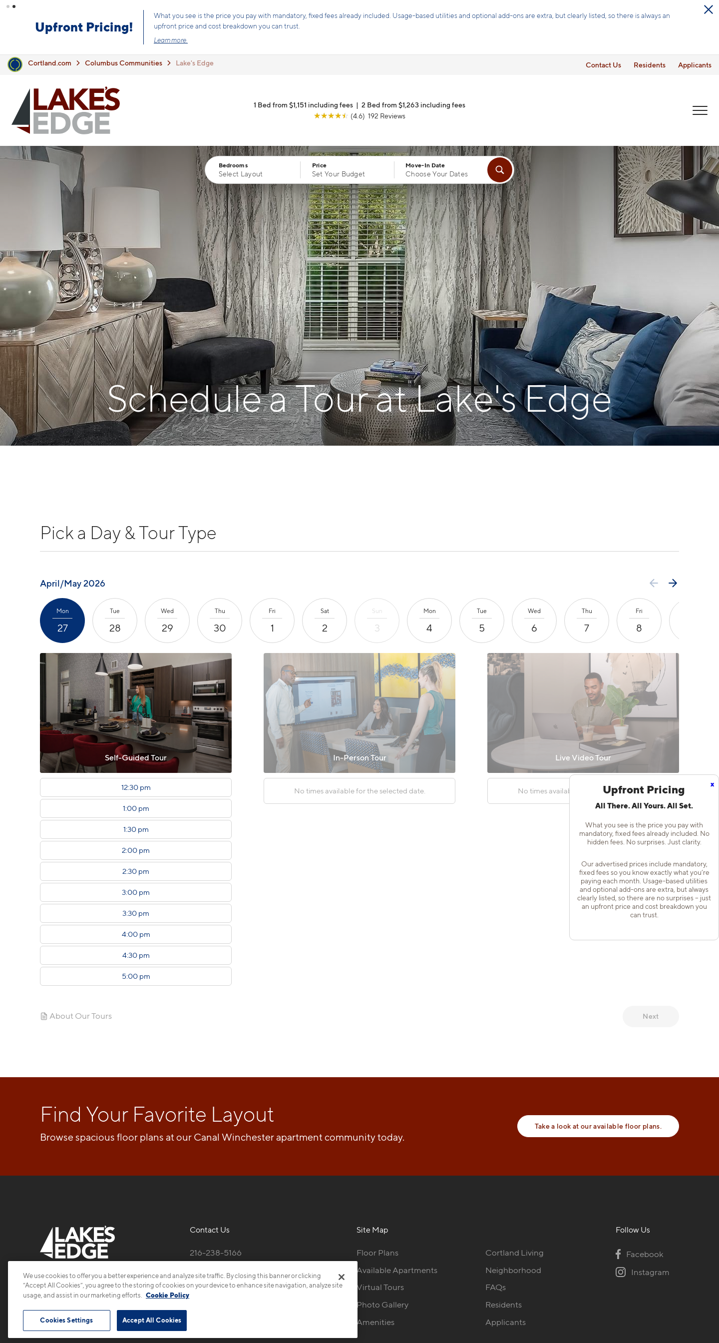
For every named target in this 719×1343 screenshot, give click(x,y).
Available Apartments (397, 1270)
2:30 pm (135, 871)
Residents (650, 64)
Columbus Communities (123, 62)
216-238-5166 (216, 1253)
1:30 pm (136, 829)
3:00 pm (136, 892)
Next (651, 1016)
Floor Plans (377, 1253)
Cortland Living (514, 1253)
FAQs (495, 1287)
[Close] (342, 1277)
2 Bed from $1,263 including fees (413, 104)
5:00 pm (136, 976)
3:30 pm (135, 913)
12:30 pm (136, 787)
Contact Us (603, 64)
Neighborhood (513, 1270)
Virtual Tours (380, 1287)
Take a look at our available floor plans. (598, 1126)
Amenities (375, 1322)
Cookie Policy (167, 1295)
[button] (7, 6)
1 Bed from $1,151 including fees (303, 104)
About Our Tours (76, 1016)
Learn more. (171, 40)
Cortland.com (49, 62)
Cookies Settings (66, 1320)
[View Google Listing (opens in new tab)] (359, 115)
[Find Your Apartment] (499, 169)
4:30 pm (136, 955)
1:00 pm (136, 808)
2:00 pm (136, 850)
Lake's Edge (195, 62)
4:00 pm (136, 934)
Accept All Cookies (151, 1320)
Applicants (695, 64)
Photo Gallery (382, 1305)
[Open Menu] (700, 110)
